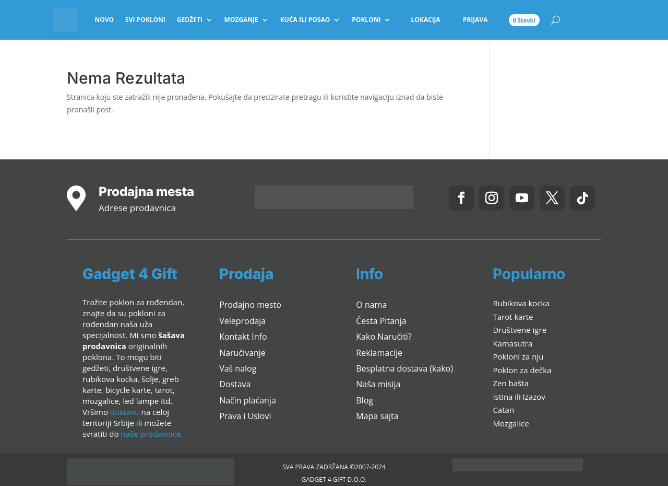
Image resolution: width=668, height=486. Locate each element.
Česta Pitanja (381, 321)
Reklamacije (379, 352)
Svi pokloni (145, 19)
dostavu (124, 412)
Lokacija (425, 19)
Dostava (234, 384)
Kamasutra (512, 343)
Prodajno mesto (250, 304)
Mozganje (241, 19)
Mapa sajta (377, 416)
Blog (364, 400)
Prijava (475, 19)
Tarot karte (513, 316)
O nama (371, 304)
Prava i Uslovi (245, 416)
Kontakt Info (243, 336)
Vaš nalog (237, 368)
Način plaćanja (247, 400)
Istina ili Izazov (519, 396)
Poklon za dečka (522, 370)
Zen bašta (510, 383)
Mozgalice (511, 423)
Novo (104, 19)
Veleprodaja (242, 321)
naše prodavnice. (152, 434)
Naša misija (378, 384)
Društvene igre (519, 330)
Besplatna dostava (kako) (404, 368)
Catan (503, 409)
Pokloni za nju (518, 356)
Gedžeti (189, 19)
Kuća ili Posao (305, 19)
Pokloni (366, 19)
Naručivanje (242, 352)
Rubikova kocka (521, 303)
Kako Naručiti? (384, 336)
